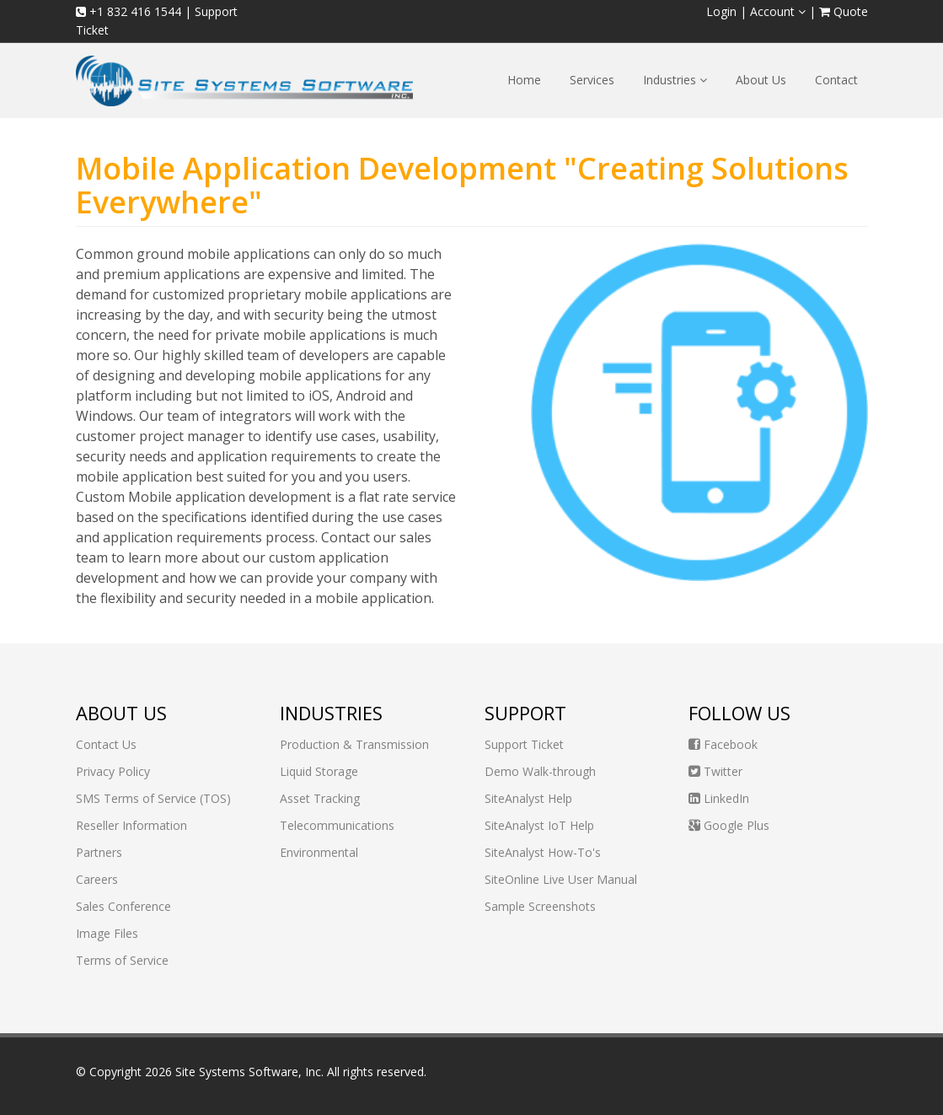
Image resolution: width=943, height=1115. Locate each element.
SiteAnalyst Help (528, 798)
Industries (675, 80)
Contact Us (106, 744)
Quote (843, 11)
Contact (836, 80)
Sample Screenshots (540, 906)
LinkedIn (718, 798)
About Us (761, 80)
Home (524, 80)
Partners (99, 852)
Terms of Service (122, 960)
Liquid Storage (319, 771)
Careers (97, 879)
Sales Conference (123, 906)
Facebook (723, 744)
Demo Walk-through (540, 771)
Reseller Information (131, 825)
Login (721, 11)
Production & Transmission (354, 744)
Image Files (107, 933)
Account (778, 11)
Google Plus (728, 825)
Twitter (715, 771)
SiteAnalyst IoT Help (539, 825)
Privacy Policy (113, 771)
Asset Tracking (320, 798)
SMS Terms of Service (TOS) (153, 798)
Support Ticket (524, 744)
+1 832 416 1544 (128, 11)
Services (592, 80)
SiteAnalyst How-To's (543, 852)
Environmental (319, 852)
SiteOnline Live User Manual (561, 879)
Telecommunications (337, 825)
